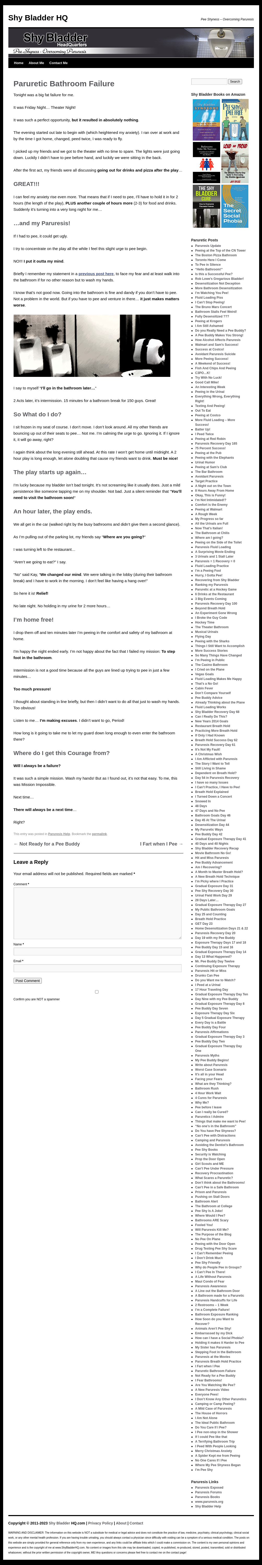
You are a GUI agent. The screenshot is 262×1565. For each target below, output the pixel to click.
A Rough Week (206, 514)
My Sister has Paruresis (212, 1347)
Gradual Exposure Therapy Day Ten (221, 994)
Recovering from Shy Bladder (217, 580)
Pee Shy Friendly (207, 1263)
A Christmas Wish (208, 754)
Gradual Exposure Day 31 (214, 886)
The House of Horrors (211, 1413)
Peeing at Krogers (208, 321)
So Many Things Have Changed (218, 655)
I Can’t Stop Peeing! (210, 302)
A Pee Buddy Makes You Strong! (219, 335)
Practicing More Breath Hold (216, 731)
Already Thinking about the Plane (220, 702)
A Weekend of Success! (212, 363)
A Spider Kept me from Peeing (217, 1456)
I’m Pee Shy (204, 1470)
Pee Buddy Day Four (210, 1027)
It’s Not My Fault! (207, 749)
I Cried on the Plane (209, 669)
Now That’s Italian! (209, 528)
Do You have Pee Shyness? (215, 1131)
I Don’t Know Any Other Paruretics (220, 1399)
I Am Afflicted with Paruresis (216, 759)
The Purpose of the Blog (213, 1234)
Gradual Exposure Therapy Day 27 (220, 905)
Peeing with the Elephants (214, 458)
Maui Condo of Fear (209, 1281)
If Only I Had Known (210, 735)
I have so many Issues (211, 782)
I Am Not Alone (206, 1418)
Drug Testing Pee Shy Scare (216, 1248)
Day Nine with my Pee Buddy (216, 999)
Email (19, 961)
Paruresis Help (59, 834)
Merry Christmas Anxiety (213, 1451)
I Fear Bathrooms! (208, 1380)
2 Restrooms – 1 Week (211, 1305)
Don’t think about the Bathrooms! (220, 1182)
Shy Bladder (59, 1523)
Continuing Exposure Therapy (217, 966)
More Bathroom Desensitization (218, 288)
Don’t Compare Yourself (213, 693)
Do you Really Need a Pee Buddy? (220, 330)
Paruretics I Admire (209, 1117)
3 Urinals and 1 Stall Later (214, 556)
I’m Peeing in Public (210, 660)
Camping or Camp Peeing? (215, 1404)
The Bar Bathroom (209, 472)
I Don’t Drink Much (209, 1258)
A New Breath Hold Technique (217, 876)
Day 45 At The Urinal (210, 820)
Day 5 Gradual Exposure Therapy (219, 1018)
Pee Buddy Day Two (210, 1041)
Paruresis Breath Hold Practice (218, 1361)
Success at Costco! (209, 349)
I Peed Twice (204, 434)
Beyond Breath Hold (210, 608)
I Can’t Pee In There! (210, 1272)
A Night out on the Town (213, 486)
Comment (21, 884)
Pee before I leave (208, 1107)
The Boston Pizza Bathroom (216, 255)
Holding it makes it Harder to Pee (219, 1343)
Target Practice (206, 481)
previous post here (96, 273)
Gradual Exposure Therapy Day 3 (219, 1037)
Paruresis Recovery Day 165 (216, 443)
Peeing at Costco (207, 415)
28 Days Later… (207, 900)
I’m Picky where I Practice (214, 881)
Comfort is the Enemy (211, 505)
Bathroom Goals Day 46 (212, 815)
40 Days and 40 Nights (211, 844)
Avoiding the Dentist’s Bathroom (219, 1145)
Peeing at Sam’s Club (211, 467)
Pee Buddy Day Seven (211, 1008)
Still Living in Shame (210, 768)
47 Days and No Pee (210, 811)
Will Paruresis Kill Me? (212, 1230)
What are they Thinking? (213, 1084)
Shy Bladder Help (208, 1506)
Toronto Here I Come (210, 260)
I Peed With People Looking (215, 1446)
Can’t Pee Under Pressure (214, 1168)
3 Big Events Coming (210, 599)
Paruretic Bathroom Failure (215, 1371)
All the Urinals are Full (211, 523)
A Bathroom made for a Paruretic (219, 1295)
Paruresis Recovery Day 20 (215, 933)
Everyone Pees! (206, 1394)
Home (19, 63)
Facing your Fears (208, 1079)
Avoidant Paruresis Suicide (215, 354)
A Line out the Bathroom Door (217, 1291)
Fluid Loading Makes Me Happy (218, 679)
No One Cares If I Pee (211, 1460)
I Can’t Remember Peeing (214, 1253)
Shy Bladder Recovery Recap (217, 848)
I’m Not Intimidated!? (210, 500)
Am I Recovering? (208, 867)
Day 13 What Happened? (213, 957)
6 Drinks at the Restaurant (214, 594)
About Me (36, 63)
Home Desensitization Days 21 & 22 (221, 928)
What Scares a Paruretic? (214, 1178)
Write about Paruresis (211, 1065)
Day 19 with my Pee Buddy (215, 938)
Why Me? (202, 1102)
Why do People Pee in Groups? (218, 1267)
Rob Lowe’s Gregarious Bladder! (219, 279)
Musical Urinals (206, 632)
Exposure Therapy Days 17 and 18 (220, 942)
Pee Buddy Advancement (214, 862)
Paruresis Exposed (209, 1487)
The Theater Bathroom (212, 627)
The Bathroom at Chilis (212, 533)
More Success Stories (211, 651)
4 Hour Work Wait (208, 1093)
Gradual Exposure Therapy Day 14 (220, 952)
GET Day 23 (204, 924)
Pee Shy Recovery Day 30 (214, 891)
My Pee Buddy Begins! (212, 1060)
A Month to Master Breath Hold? (219, 872)
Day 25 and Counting (210, 914)
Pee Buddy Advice (208, 698)
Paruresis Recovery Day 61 (215, 745)
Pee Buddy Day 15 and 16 (214, 947)
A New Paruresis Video (212, 1390)
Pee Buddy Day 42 (208, 834)
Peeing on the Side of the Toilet (218, 542)
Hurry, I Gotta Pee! (208, 575)
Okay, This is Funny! (210, 495)
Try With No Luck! (208, 377)
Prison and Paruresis (210, 1192)
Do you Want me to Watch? (215, 980)
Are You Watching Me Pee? (215, 1385)
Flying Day (203, 636)
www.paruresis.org (209, 1502)
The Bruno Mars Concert (213, 307)
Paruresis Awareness (211, 1286)
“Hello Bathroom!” (209, 269)
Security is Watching (210, 1154)
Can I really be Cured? (211, 1112)
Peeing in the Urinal (209, 392)
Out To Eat (203, 410)
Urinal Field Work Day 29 (213, 895)
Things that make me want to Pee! (220, 1121)
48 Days (201, 806)
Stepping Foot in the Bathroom (218, 1352)
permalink (99, 834)
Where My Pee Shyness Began (218, 1465)
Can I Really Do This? (211, 716)
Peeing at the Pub (208, 453)
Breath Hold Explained (212, 792)
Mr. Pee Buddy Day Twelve (215, 961)
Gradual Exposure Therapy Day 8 (219, 1004)
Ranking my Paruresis (211, 585)
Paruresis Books (207, 1497)
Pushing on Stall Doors (212, 1197)
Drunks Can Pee (207, 975)
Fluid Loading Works (210, 707)
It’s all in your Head (209, 1074)
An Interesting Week (210, 387)
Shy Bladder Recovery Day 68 (217, 712)
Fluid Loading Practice (212, 566)
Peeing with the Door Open (215, 1244)
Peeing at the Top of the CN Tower (220, 250)
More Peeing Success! (211, 359)
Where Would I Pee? (210, 1215)
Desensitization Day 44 (212, 825)
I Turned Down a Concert (213, 796)
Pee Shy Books (206, 1150)
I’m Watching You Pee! (212, 293)
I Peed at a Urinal (207, 985)
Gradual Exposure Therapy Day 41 (220, 839)
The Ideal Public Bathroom (215, 1423)
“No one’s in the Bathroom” (215, 1126)
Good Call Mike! (207, 382)
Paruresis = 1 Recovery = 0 (215, 561)
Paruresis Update (208, 246)
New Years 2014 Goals (211, 721)
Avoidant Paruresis (209, 476)
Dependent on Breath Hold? (216, 773)
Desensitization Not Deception (217, 283)
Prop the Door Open (210, 1159)
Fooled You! (204, 1225)
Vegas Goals (204, 674)
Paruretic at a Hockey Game (216, 589)
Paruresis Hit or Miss (210, 971)
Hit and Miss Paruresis (212, 858)
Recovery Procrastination (214, 1173)
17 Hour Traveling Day (211, 989)
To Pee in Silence (208, 264)
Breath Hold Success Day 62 (216, 740)
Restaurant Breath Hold (212, 726)
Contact (136, 1523)
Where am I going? (209, 538)
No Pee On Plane (207, 1239)
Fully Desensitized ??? (212, 316)
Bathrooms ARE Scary (212, 1220)
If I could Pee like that (211, 1437)
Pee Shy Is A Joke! (209, 1211)
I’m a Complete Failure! (212, 1310)
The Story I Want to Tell (212, 764)
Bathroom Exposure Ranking (216, 1314)
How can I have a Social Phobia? (219, 1338)
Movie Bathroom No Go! (213, 853)
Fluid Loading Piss (209, 297)
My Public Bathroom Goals (215, 909)
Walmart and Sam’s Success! (216, 345)
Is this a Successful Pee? (213, 274)
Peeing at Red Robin (210, 439)
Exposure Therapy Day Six (215, 1013)
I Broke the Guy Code (211, 618)
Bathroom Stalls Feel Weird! (216, 312)
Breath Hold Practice (210, 919)
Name (19, 944)
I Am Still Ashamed (209, 326)
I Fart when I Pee (161, 844)
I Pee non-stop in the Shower (216, 1432)
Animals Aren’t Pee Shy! (213, 1328)
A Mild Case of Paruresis (213, 1408)
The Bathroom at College (213, 1206)
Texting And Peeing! (210, 406)
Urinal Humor (205, 462)
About (121, 1523)
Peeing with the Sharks (212, 641)
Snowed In (203, 801)
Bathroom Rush (207, 1088)
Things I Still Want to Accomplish (219, 646)
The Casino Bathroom (211, 665)
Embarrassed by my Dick (213, 1333)
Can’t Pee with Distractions (215, 1135)
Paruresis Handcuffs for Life (216, 1300)
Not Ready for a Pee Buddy (47, 844)
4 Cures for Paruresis (211, 1098)
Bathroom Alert (206, 1201)
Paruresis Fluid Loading (213, 547)
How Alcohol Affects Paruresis (218, 340)
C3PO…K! (202, 373)
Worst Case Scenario (210, 1069)
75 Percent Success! (210, 448)
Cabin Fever (204, 688)
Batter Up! (202, 429)
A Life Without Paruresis (213, 1277)
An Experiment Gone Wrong (216, 613)
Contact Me (58, 63)
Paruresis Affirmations (212, 1032)
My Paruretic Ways (209, 829)
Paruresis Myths (207, 1055)
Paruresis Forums (208, 1492)
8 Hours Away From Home (214, 490)
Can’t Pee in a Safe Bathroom (217, 1187)
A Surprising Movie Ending (215, 552)
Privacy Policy (100, 1523)
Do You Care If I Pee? (210, 1427)
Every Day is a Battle (210, 1022)
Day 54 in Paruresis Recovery (217, 778)
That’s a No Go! (206, 683)
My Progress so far (209, 519)
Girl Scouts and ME (209, 1164)
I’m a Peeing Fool (208, 570)
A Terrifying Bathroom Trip (215, 1441)
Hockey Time (204, 622)
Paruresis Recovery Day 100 (216, 603)
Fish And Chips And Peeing (215, 368)
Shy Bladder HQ (38, 17)
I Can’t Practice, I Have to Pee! (217, 787)
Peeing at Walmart (208, 509)
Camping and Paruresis (212, 1140)
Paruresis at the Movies (212, 1357)
